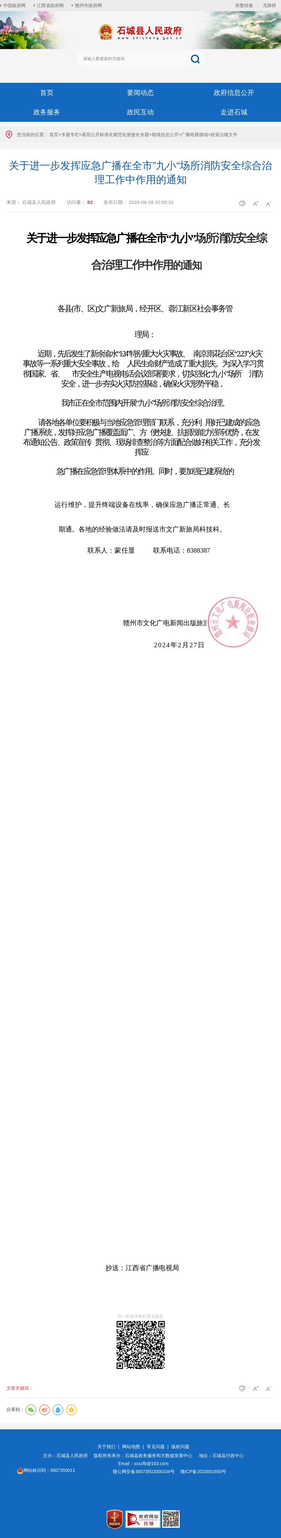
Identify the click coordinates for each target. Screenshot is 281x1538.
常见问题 (156, 1446)
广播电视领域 (194, 134)
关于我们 (106, 1446)
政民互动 (140, 112)
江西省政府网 (50, 5)
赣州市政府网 (88, 5)
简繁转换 (244, 5)
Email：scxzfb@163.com (143, 1463)
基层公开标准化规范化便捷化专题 (115, 134)
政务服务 (46, 112)
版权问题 (180, 1446)
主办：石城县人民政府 (67, 1455)
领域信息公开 (165, 134)
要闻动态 (140, 92)
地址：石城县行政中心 (221, 1455)
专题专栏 (70, 134)
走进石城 (233, 112)
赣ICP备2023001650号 (203, 1471)
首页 (47, 92)
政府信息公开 (234, 92)
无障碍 (269, 5)
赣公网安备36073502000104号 (144, 1471)
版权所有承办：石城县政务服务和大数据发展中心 (145, 1455)
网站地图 (131, 1446)
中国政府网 (14, 5)
